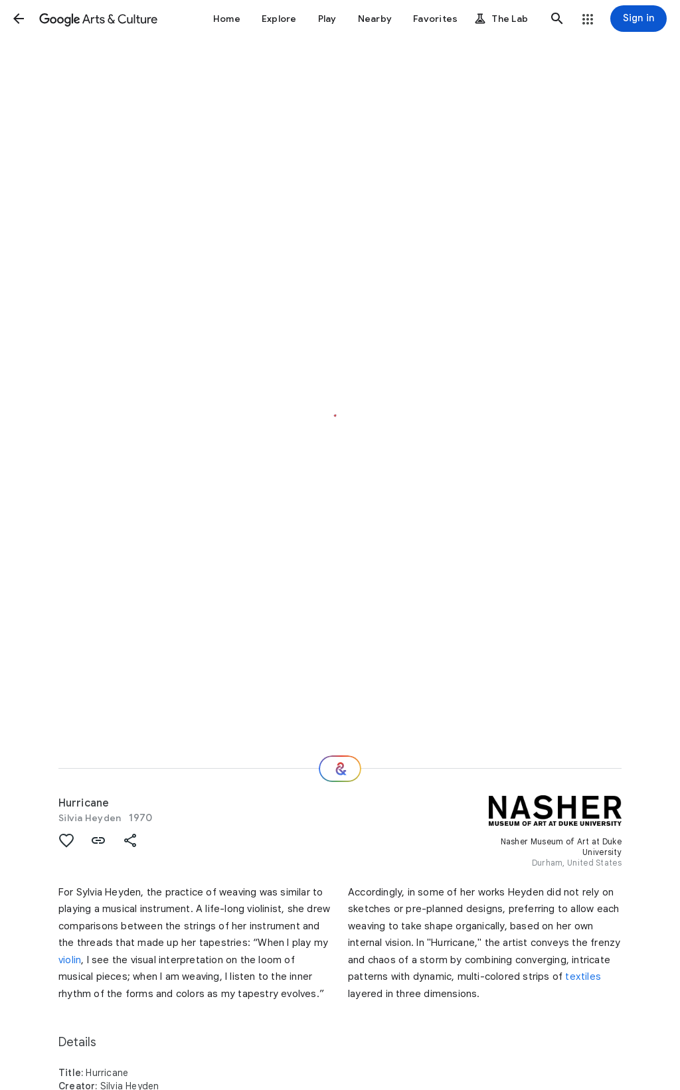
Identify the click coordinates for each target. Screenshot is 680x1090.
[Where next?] (340, 768)
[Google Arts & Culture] (98, 18)
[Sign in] (638, 18)
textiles (583, 976)
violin (69, 960)
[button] (19, 19)
